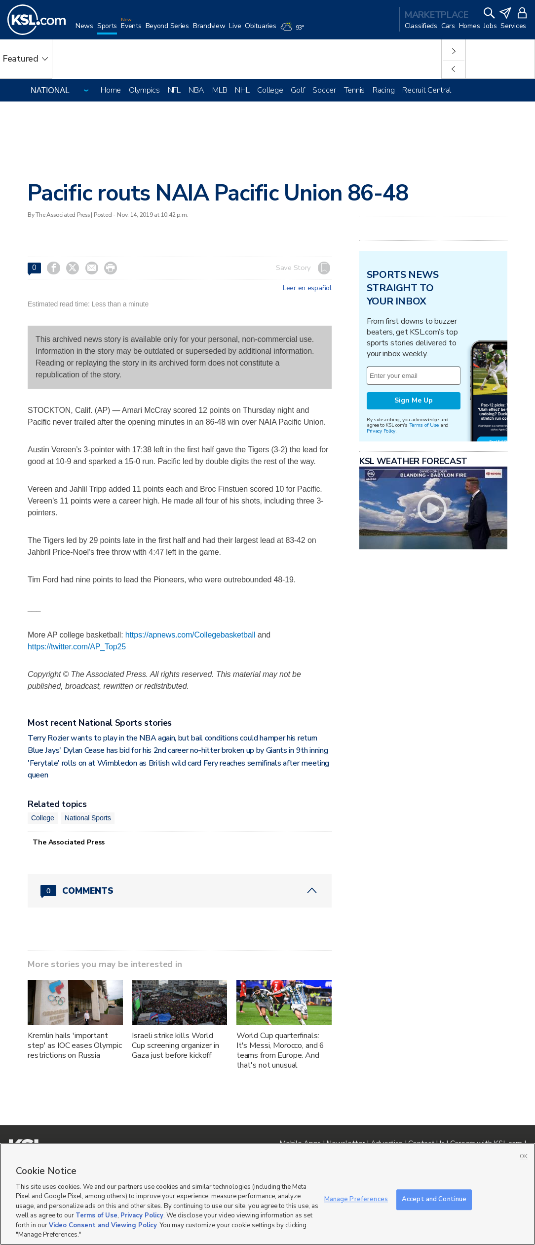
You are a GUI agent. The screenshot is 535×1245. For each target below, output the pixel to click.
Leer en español (307, 288)
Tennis (354, 90)
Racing (383, 90)
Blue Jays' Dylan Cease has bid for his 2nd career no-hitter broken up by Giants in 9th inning (178, 750)
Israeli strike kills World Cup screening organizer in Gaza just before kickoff (175, 1045)
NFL (174, 90)
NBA (196, 90)
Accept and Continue (434, 1199)
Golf (298, 90)
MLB (219, 90)
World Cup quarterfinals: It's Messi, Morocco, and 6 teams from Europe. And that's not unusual (280, 1050)
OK (524, 1156)
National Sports (88, 818)
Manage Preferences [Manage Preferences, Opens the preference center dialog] (356, 1199)
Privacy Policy (381, 431)
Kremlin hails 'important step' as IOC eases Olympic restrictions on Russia (74, 1045)
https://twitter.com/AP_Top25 (77, 646)
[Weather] (294, 30)
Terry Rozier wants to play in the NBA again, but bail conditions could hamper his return (172, 738)
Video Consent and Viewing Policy (103, 1225)
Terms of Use (424, 425)
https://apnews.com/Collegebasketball (190, 635)
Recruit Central (426, 90)
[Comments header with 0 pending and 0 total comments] (180, 891)
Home (111, 90)
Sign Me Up (413, 400)
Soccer (324, 90)
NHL (242, 90)
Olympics (144, 90)
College (270, 90)
